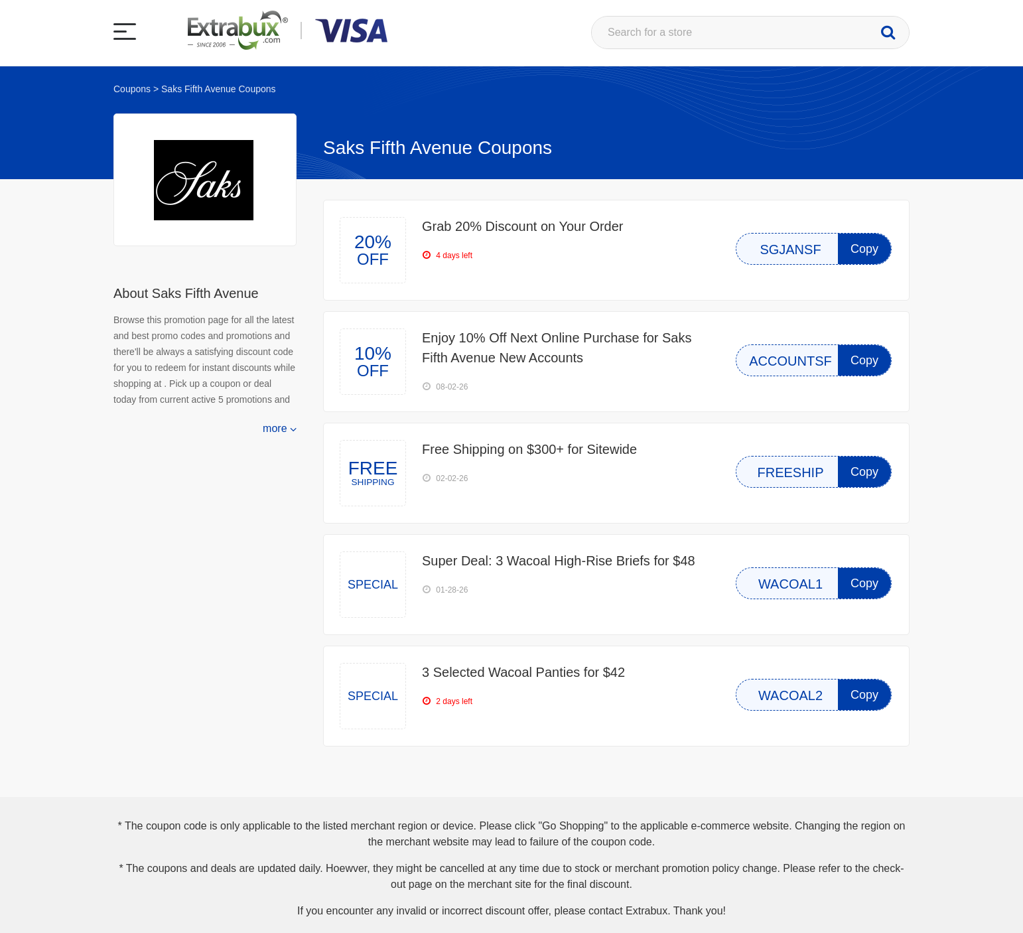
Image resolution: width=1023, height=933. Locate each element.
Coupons (132, 89)
